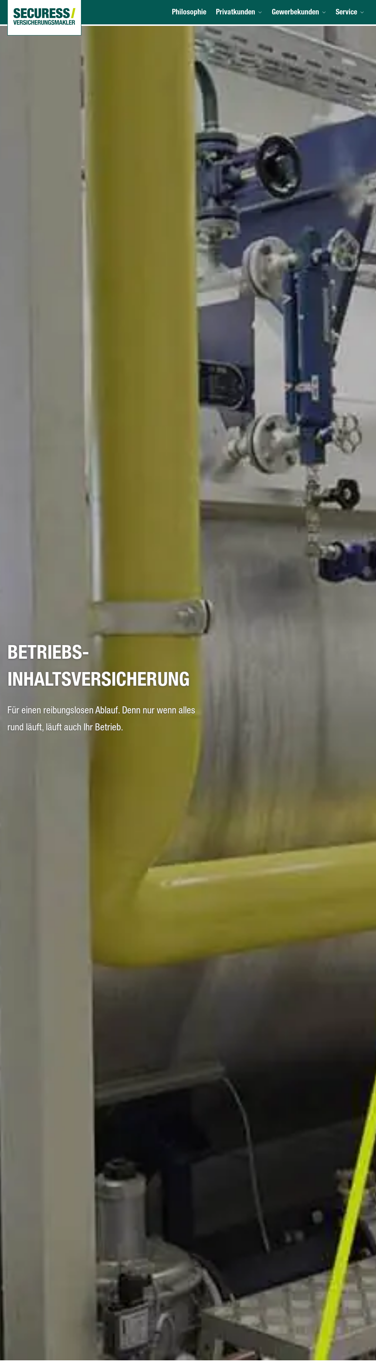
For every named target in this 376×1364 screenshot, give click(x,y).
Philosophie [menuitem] (192, 14)
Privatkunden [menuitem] (238, 14)
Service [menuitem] (347, 14)
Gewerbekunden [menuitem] (297, 14)
